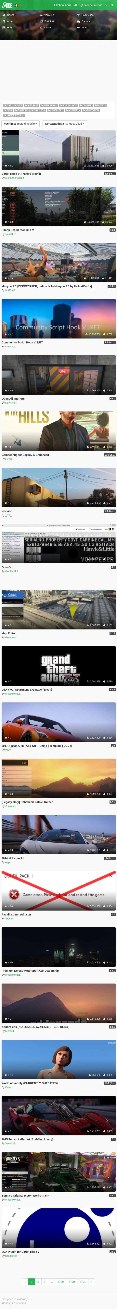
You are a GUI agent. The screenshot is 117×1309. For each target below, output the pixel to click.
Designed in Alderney (15, 1299)
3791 (83, 1281)
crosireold (10, 346)
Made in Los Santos (14, 1303)
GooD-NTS (11, 571)
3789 (61, 1281)
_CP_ (8, 515)
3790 (72, 1281)
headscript (11, 1255)
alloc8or (9, 918)
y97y (8, 749)
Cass (8, 1087)
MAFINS (10, 290)
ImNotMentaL (13, 693)
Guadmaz (10, 637)
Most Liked (64, 123)
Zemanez (10, 806)
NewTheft (10, 402)
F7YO (8, 458)
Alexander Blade (14, 177)
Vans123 (10, 1143)
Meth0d (9, 1030)
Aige (7, 862)
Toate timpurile (20, 123)
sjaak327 (10, 234)
